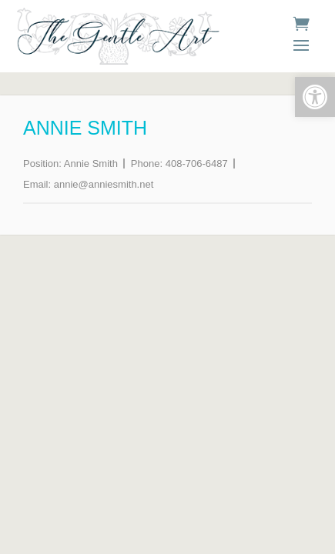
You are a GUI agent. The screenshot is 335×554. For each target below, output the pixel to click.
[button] (315, 97)
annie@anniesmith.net (104, 184)
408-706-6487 (197, 163)
